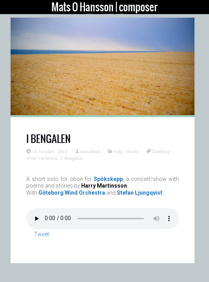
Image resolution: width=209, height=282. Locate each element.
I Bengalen (71, 157)
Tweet (41, 234)
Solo (118, 151)
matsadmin (90, 151)
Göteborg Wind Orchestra (71, 193)
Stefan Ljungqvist (139, 193)
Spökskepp (108, 179)
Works (132, 151)
